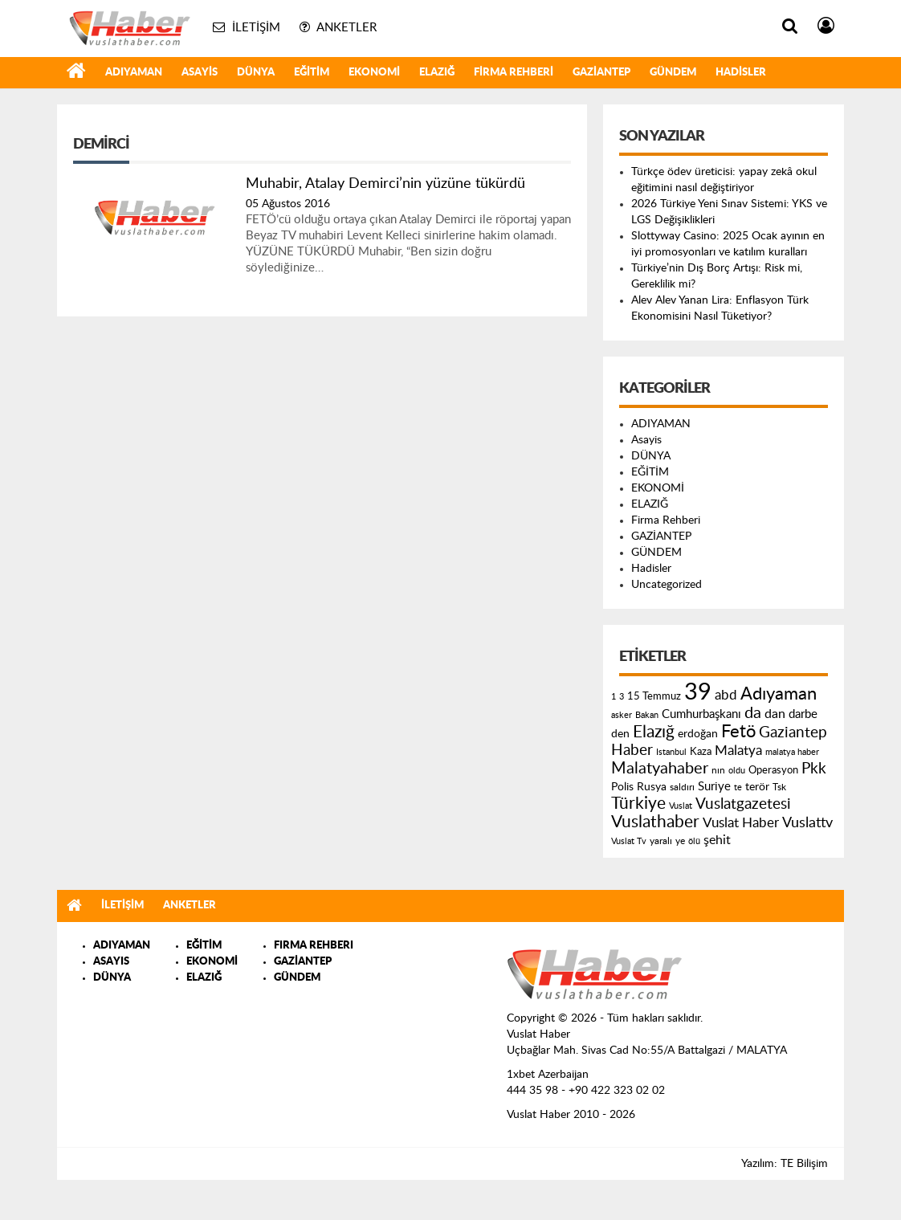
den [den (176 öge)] (620, 734)
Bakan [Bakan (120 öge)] (646, 715)
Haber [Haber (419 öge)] (632, 750)
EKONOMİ (374, 72)
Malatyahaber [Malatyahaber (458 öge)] (659, 769)
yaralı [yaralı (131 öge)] (661, 841)
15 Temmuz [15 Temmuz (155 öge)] (654, 697)
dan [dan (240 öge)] (774, 714)
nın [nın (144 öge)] (718, 770)
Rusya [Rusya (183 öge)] (652, 787)
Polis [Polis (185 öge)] (622, 787)
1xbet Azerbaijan (548, 1074)
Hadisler (741, 72)
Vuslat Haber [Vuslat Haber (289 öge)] (741, 823)
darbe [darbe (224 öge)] (803, 714)
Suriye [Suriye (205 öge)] (714, 787)
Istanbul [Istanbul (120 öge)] (671, 752)
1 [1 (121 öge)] (613, 696)
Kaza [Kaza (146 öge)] (700, 752)
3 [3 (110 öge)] (621, 696)
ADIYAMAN (133, 72)
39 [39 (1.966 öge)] (697, 692)
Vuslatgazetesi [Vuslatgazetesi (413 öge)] (743, 804)
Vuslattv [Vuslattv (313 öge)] (807, 823)
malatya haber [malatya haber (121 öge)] (792, 752)
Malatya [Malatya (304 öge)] (738, 750)
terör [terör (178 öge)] (757, 787)
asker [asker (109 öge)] (621, 715)
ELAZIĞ (437, 72)
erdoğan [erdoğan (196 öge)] (698, 734)
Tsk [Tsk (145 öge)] (779, 787)
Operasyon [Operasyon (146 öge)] (773, 770)
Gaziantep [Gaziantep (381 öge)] (793, 733)
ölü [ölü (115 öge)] (694, 841)
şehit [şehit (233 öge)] (717, 840)
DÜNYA (256, 72)
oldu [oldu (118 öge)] (736, 770)
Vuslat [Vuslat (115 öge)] (680, 806)
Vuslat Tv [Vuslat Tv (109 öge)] (628, 841)
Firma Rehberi (513, 72)
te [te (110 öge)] (738, 787)
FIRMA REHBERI (313, 946)
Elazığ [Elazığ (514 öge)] (654, 732)
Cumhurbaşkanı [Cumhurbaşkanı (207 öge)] (701, 714)
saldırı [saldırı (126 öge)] (682, 787)
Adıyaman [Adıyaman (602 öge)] (778, 694)
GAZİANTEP (601, 72)
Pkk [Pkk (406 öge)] (813, 769)
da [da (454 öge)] (752, 713)
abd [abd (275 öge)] (726, 695)
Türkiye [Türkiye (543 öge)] (638, 803)
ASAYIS (111, 962)
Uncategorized (666, 584)
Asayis (199, 72)
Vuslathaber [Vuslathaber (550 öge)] (655, 822)
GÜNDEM (673, 72)
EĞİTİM (311, 72)
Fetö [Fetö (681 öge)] (738, 732)
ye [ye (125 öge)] (680, 841)
